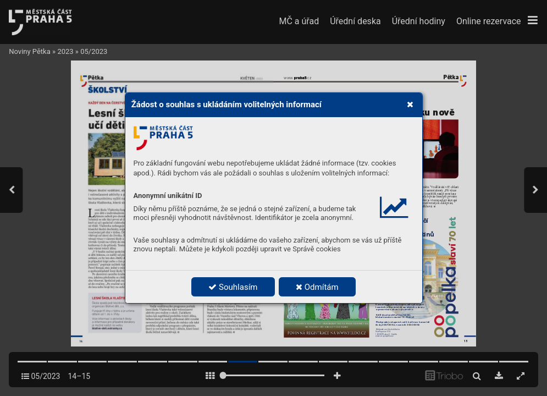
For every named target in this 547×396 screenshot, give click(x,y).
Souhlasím (232, 287)
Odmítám (317, 287)
